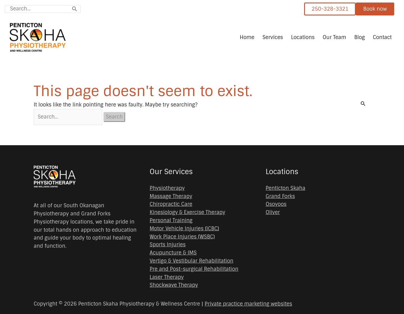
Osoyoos (276, 204)
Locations (303, 37)
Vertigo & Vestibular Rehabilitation (191, 261)
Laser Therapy (167, 277)
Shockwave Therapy (174, 285)
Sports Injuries (167, 245)
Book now (375, 9)
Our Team (334, 37)
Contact (382, 37)
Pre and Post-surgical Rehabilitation (194, 269)
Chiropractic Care (171, 204)
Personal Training (171, 220)
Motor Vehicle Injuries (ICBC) (184, 228)
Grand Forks (280, 196)
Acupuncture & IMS (173, 252)
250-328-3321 (329, 9)
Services (272, 37)
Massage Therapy (171, 196)
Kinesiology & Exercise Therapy (187, 212)
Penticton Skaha (286, 188)
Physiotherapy (167, 188)
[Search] (74, 9)
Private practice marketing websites (248, 304)
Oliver (273, 212)
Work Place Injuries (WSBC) (182, 236)
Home (247, 37)
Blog (359, 37)
